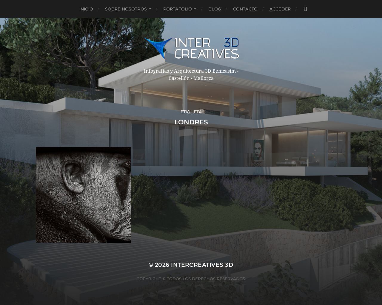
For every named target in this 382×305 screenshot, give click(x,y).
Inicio (86, 9)
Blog (214, 9)
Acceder (280, 9)
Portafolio (177, 9)
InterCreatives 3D (202, 264)
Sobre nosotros (126, 9)
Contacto (245, 9)
